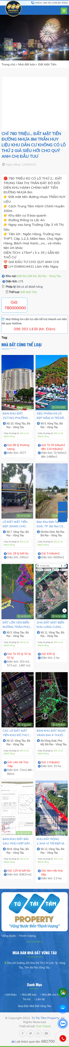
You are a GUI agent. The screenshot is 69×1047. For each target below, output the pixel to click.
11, (46, 632)
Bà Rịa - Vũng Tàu (49, 276)
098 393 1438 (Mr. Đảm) (34, 329)
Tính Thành (43, 1026)
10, (12, 423)
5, (45, 423)
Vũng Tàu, (21, 423)
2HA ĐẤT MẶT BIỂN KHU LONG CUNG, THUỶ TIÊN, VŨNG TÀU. (50, 625)
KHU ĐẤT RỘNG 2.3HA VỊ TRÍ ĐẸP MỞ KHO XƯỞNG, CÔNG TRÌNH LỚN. (51, 841)
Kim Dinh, (50, 532)
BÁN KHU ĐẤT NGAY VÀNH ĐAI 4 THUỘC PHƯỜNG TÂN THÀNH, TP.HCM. (51, 733)
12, (46, 849)
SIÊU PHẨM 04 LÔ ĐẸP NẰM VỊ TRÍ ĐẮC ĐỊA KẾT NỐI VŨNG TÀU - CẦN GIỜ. (51, 416)
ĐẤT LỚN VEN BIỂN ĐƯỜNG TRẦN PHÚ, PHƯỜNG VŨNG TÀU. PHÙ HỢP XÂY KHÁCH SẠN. (17, 625)
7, (11, 532)
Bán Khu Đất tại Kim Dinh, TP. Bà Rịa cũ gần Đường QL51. (51, 524)
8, (11, 849)
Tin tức (27, 999)
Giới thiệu (11, 994)
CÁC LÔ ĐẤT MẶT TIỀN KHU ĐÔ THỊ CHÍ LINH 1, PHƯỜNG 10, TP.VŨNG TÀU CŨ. (17, 733)
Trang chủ (8, 64)
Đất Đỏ (21, 276)
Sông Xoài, (51, 740)
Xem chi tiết (33, 941)
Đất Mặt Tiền (47, 64)
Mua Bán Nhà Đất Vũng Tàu (34, 1006)
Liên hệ (40, 999)
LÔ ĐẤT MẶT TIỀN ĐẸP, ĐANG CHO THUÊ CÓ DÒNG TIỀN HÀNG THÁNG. (17, 524)
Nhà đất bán (26, 64)
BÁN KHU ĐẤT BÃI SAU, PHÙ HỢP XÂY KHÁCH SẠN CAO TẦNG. (16, 841)
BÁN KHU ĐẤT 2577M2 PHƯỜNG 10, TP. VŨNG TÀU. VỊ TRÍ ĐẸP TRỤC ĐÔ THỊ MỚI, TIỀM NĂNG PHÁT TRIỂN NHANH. (17, 416)
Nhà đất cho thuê (52, 994)
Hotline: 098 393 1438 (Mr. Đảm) (51, 2)
